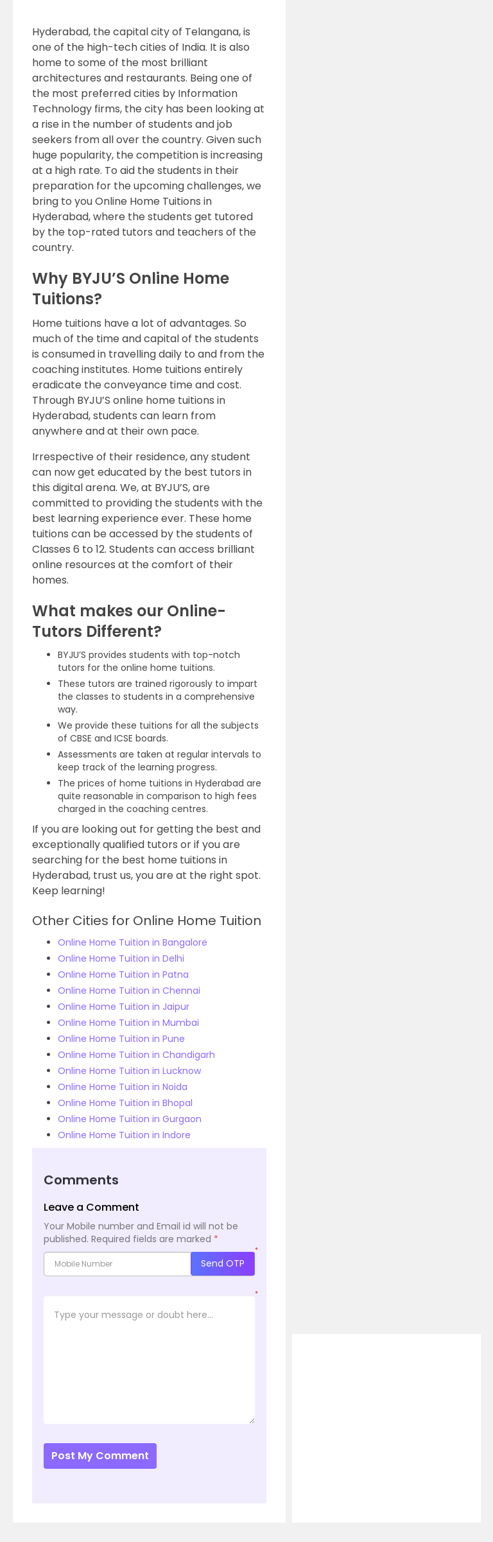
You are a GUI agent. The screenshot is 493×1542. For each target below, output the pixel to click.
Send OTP (223, 1263)
